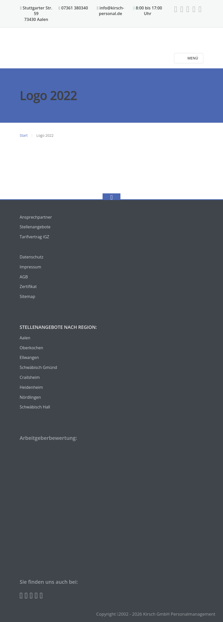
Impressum (30, 267)
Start (24, 135)
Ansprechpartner (36, 217)
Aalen (25, 338)
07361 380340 (73, 8)
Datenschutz (31, 257)
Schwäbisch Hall (35, 407)
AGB (24, 277)
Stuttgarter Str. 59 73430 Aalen (36, 13)
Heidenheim (31, 387)
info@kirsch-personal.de (110, 10)
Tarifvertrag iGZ (34, 237)
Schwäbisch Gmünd (38, 367)
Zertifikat (28, 286)
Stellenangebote (35, 227)
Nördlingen (30, 397)
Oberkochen (31, 348)
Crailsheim (30, 377)
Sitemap (27, 296)
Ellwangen (29, 357)
